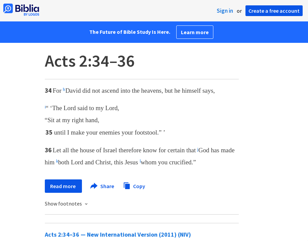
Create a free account (274, 10)
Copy (134, 185)
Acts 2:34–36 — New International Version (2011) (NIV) (118, 234)
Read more (63, 186)
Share (102, 186)
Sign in (225, 10)
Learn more (195, 32)
